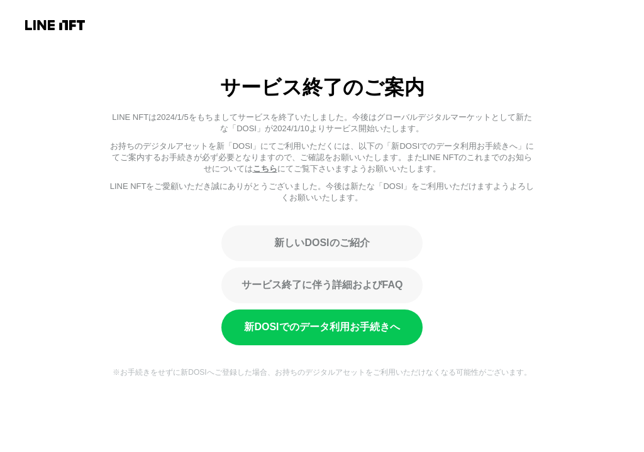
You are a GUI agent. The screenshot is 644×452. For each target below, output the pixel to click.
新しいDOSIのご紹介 (321, 242)
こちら (265, 168)
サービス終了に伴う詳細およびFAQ (322, 284)
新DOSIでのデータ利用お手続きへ (321, 326)
